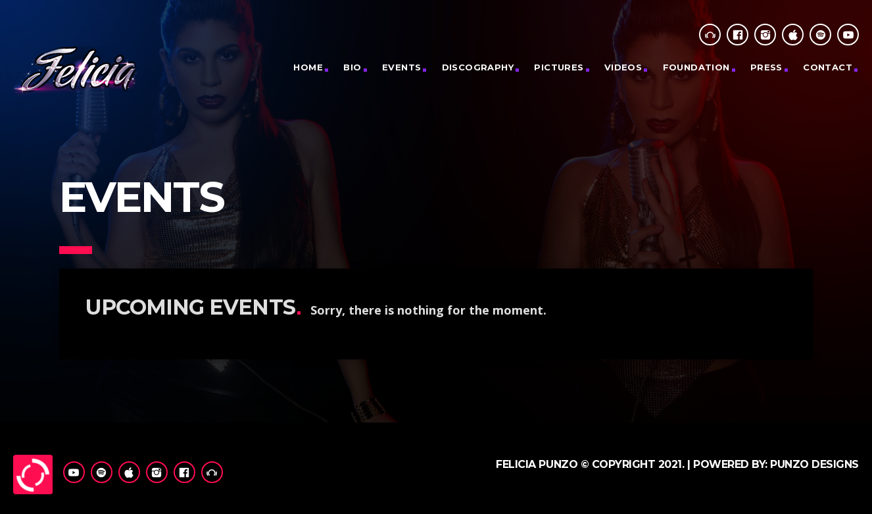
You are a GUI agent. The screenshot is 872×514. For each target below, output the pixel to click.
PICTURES (558, 67)
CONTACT (827, 67)
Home (308, 67)
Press (766, 67)
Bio (352, 67)
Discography (478, 67)
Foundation (696, 67)
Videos (623, 67)
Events (401, 67)
